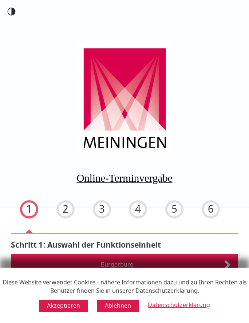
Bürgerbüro (117, 264)
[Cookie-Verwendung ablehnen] (118, 306)
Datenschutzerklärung (179, 305)
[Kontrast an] (11, 11)
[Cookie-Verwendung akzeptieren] (63, 306)
